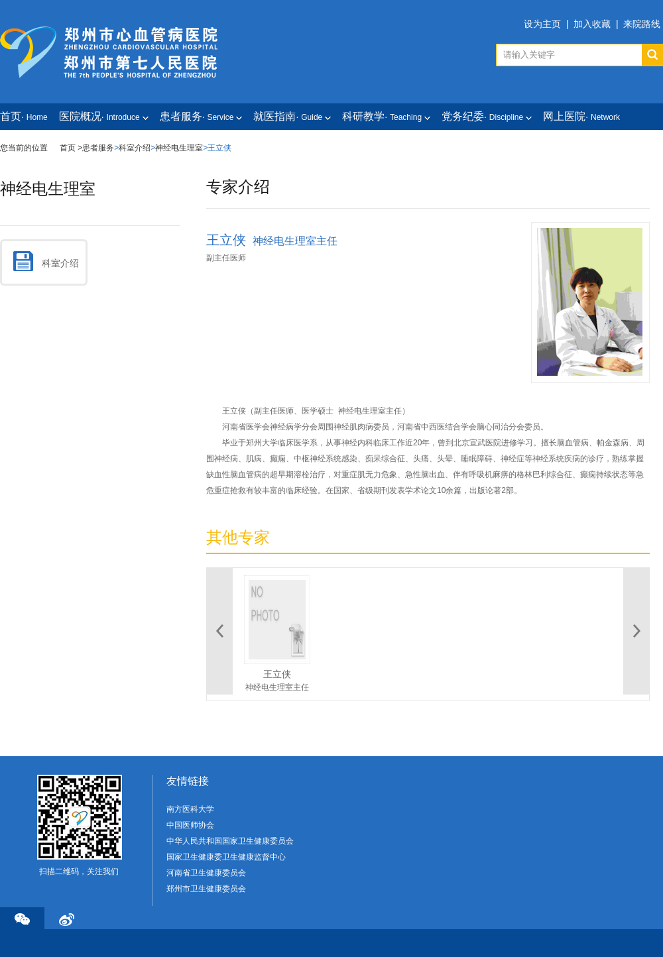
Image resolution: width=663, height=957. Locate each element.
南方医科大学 (190, 809)
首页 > (71, 147)
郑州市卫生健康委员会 (206, 888)
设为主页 (542, 24)
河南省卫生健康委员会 (206, 872)
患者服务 (98, 147)
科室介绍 (135, 147)
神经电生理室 (179, 147)
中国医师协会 (190, 825)
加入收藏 (592, 24)
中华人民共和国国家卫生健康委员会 (230, 841)
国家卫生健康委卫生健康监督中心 (226, 857)
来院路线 (641, 24)
